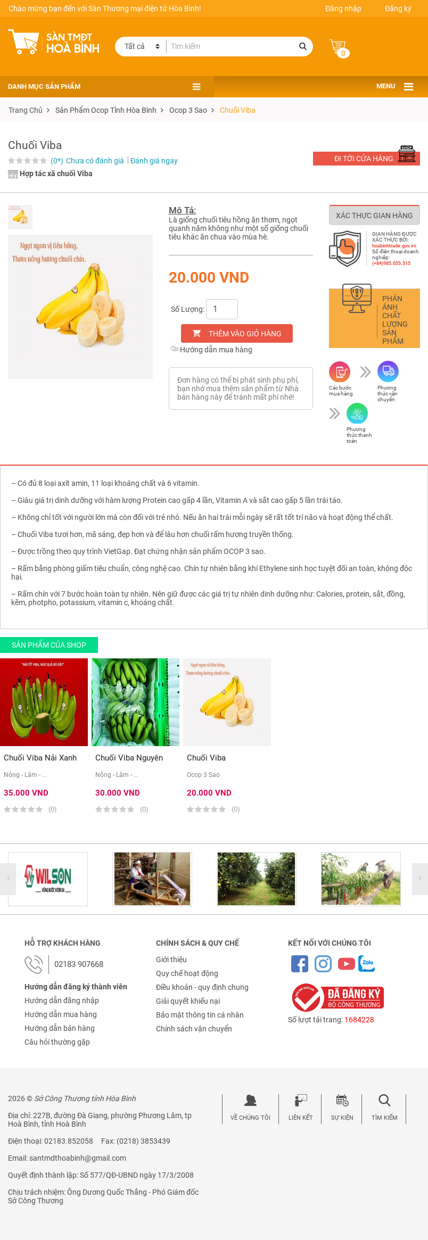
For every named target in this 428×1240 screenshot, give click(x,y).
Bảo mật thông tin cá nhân (200, 1015)
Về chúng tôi (250, 1117)
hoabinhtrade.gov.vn (394, 246)
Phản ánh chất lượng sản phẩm (395, 319)
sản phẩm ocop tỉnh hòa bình (106, 110)
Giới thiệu (171, 959)
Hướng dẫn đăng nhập (61, 1000)
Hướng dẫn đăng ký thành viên (75, 986)
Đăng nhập (343, 8)
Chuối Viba (238, 110)
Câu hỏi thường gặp (57, 1042)
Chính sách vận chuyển (194, 1028)
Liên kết (301, 1117)
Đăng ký (398, 8)
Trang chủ (26, 110)
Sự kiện (342, 1117)
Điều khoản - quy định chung (202, 987)
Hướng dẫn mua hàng (211, 349)
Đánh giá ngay (154, 160)
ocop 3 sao (188, 110)
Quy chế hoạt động (187, 973)
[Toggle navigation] (408, 87)
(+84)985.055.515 (391, 263)
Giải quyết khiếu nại (188, 1001)
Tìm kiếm (385, 1117)
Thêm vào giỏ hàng (245, 333)
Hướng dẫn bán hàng (59, 1028)
